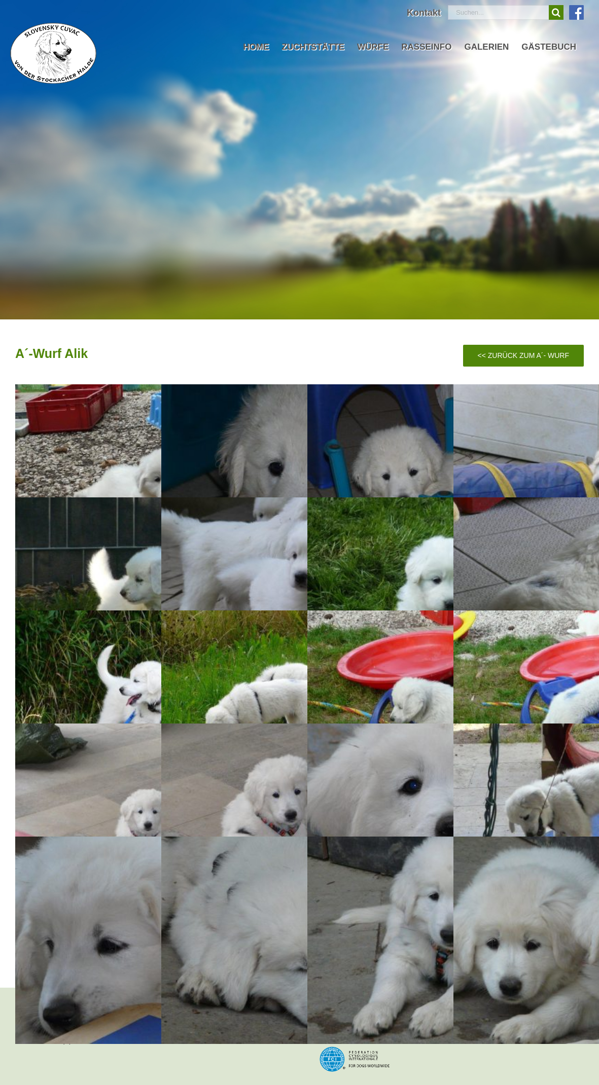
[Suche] (556, 12)
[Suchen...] (498, 12)
